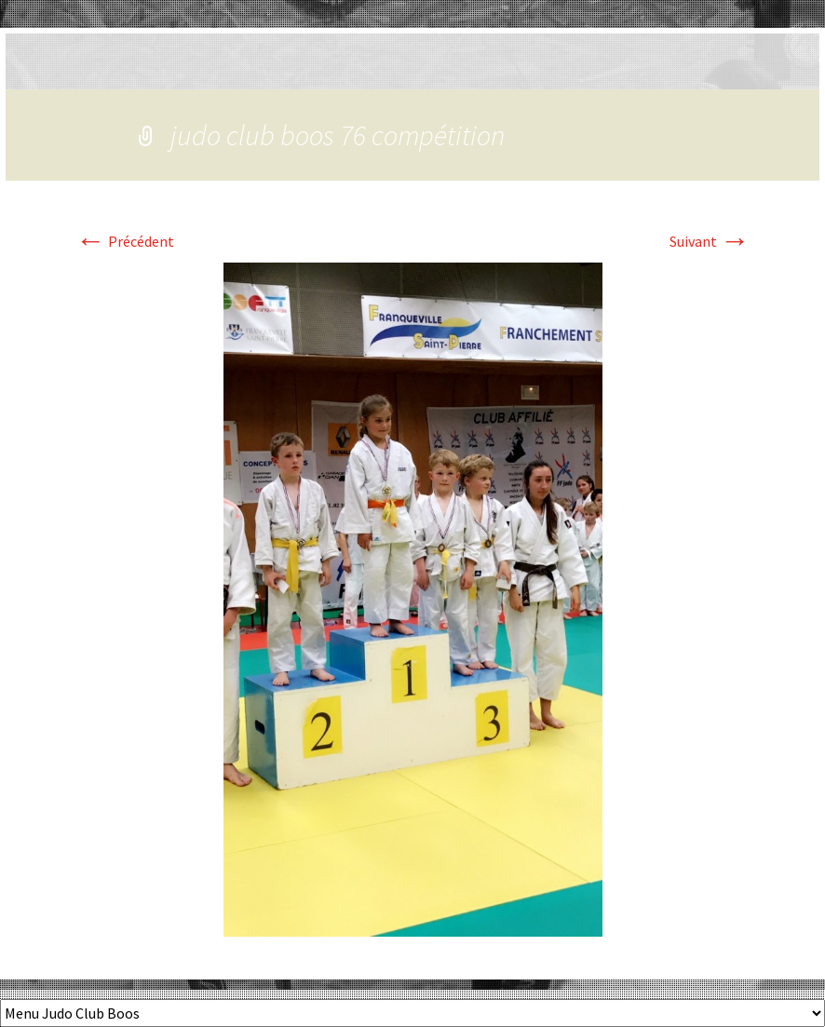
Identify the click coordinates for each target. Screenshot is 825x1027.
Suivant (709, 241)
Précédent (124, 241)
